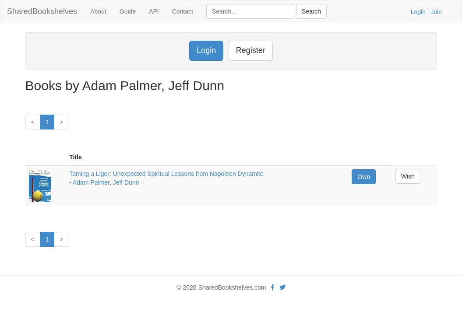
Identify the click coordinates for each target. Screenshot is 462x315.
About (98, 11)
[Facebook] (272, 287)
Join (436, 11)
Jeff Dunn (126, 182)
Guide (128, 11)
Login (418, 11)
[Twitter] (282, 287)
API (154, 11)
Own (363, 176)
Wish (408, 176)
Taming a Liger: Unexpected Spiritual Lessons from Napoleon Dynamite (166, 173)
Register (250, 50)
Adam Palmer (91, 182)
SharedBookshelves (42, 11)
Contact (182, 11)
